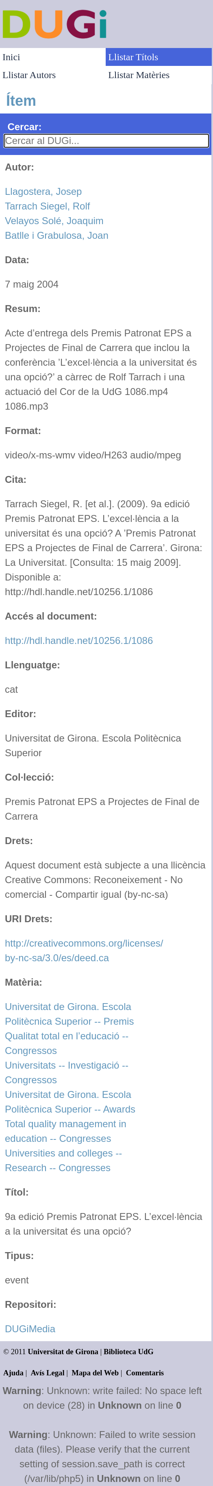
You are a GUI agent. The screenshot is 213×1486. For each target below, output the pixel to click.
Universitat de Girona (63, 1351)
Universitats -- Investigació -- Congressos (66, 1072)
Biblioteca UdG (129, 1351)
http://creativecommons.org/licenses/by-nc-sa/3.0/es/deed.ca (84, 950)
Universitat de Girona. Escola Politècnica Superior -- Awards (70, 1102)
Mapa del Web (95, 1372)
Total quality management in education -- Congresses (65, 1131)
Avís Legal (48, 1372)
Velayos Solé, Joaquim (54, 220)
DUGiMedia (30, 1328)
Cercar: (24, 126)
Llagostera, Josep (43, 191)
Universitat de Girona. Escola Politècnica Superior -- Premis (69, 1014)
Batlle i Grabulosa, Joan (57, 235)
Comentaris (145, 1372)
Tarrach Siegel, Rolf (47, 206)
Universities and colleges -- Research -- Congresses (63, 1160)
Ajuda (13, 1372)
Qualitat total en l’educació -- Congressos (66, 1043)
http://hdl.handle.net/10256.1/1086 (79, 640)
